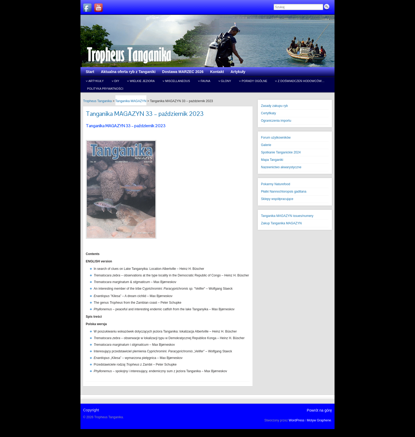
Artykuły (96, 81)
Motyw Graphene (319, 420)
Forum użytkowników (276, 137)
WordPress (296, 420)
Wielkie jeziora (142, 81)
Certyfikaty (268, 113)
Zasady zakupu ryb (274, 106)
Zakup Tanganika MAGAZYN (281, 223)
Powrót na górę (319, 410)
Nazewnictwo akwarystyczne (281, 167)
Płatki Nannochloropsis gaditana (283, 191)
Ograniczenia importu (276, 120)
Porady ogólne (254, 81)
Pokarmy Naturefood (275, 184)
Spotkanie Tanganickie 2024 (281, 152)
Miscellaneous (177, 81)
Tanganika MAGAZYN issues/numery (287, 216)
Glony (226, 81)
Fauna (205, 81)
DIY (116, 81)
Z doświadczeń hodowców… (301, 81)
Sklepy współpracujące (277, 199)
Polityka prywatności (105, 88)
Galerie (266, 145)
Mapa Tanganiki (272, 160)
